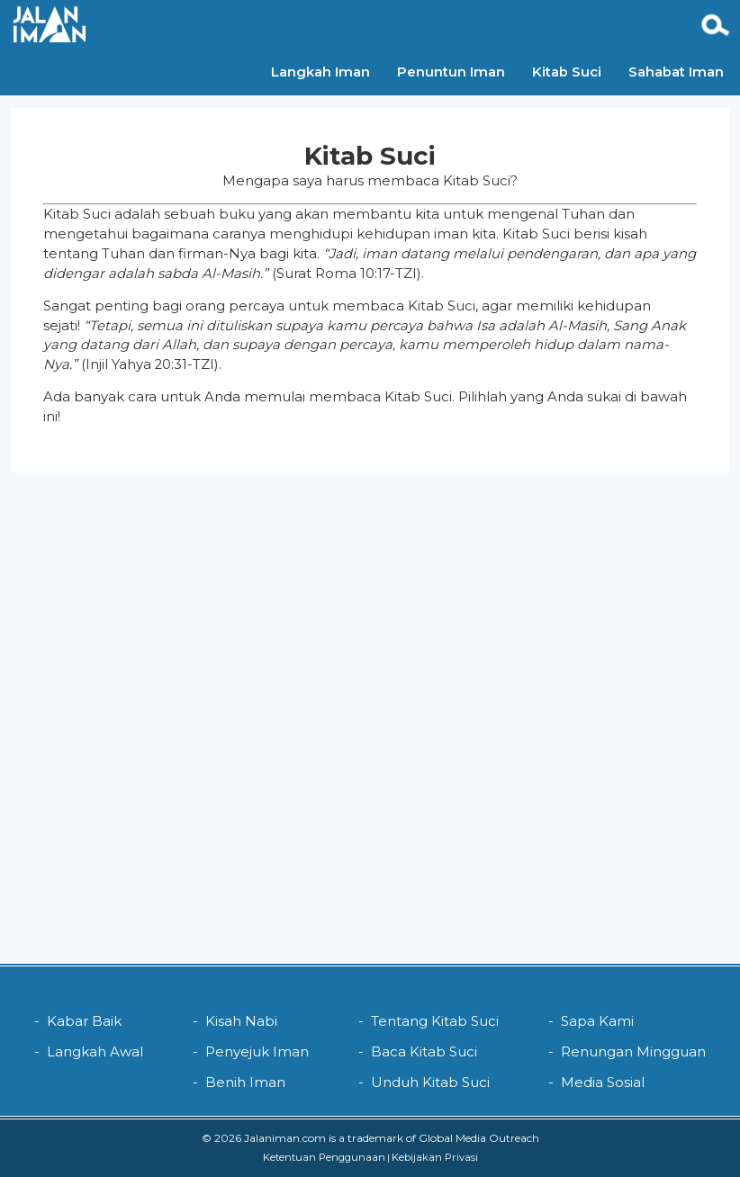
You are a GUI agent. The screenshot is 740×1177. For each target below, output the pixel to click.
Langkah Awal (95, 1051)
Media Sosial (603, 1082)
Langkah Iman (249, 23)
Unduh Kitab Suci (430, 1082)
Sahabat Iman (605, 23)
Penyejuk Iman (257, 1051)
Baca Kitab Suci (424, 1051)
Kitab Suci (495, 23)
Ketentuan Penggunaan (324, 1157)
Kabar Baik (84, 1020)
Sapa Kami (597, 1020)
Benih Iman (245, 1082)
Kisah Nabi (241, 1020)
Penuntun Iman (380, 23)
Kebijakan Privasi (435, 1157)
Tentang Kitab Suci (435, 1020)
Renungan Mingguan (633, 1051)
